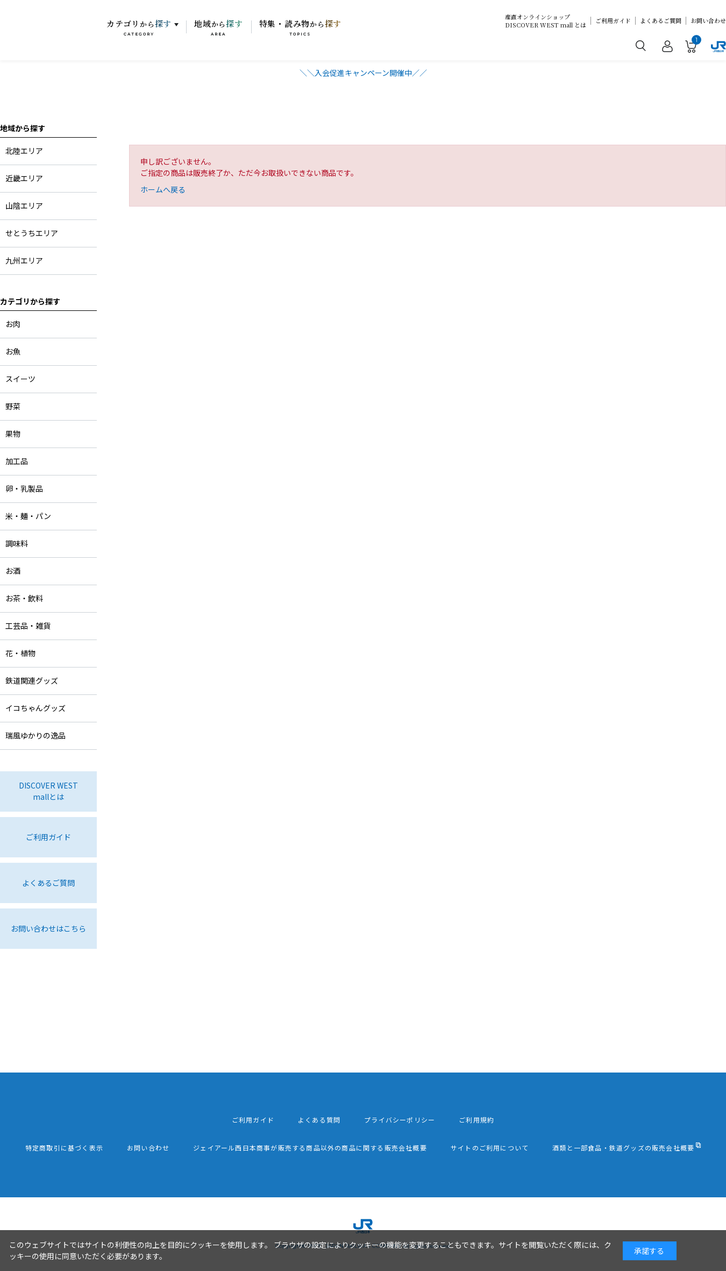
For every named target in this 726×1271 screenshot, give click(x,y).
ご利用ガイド (613, 21)
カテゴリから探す (30, 301)
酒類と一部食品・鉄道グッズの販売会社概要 (623, 1148)
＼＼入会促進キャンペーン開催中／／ (363, 72)
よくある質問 (319, 1120)
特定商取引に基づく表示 (64, 1148)
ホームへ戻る (163, 189)
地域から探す (22, 128)
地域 (218, 27)
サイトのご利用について (490, 1148)
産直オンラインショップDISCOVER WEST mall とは (545, 21)
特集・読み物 (300, 27)
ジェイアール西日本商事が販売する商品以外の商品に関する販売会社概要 (310, 1148)
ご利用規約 (476, 1120)
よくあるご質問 (660, 21)
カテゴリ (139, 27)
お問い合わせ (708, 21)
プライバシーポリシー (399, 1120)
